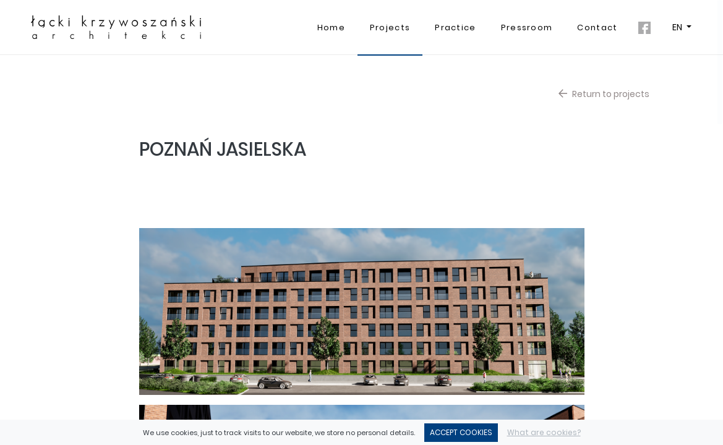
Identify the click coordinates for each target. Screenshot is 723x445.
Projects (390, 27)
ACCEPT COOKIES (461, 432)
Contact (597, 27)
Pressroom (527, 27)
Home (331, 27)
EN (678, 27)
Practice (455, 27)
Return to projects (603, 94)
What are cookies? (544, 432)
